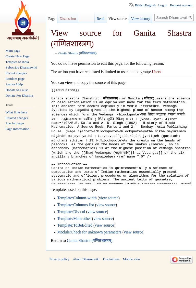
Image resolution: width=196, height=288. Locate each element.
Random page (15, 79)
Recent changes (16, 73)
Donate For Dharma (19, 95)
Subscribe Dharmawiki (21, 67)
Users (156, 72)
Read (100, 19)
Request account (181, 5)
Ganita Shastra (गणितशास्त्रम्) (77, 53)
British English (145, 5)
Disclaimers (111, 278)
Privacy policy (59, 278)
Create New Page (18, 56)
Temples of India (17, 62)
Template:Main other (74, 237)
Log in (162, 5)
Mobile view (131, 278)
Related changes (17, 118)
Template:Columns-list (75, 224)
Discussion (67, 19)
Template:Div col (71, 231)
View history (140, 19)
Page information (17, 129)
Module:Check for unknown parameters (89, 251)
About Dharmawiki (86, 278)
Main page (13, 51)
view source (108, 217)
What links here (16, 112)
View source (117, 19)
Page (51, 19)
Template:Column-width (77, 217)
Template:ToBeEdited (74, 244)
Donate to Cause (17, 90)
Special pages (15, 123)
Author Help (14, 84)
